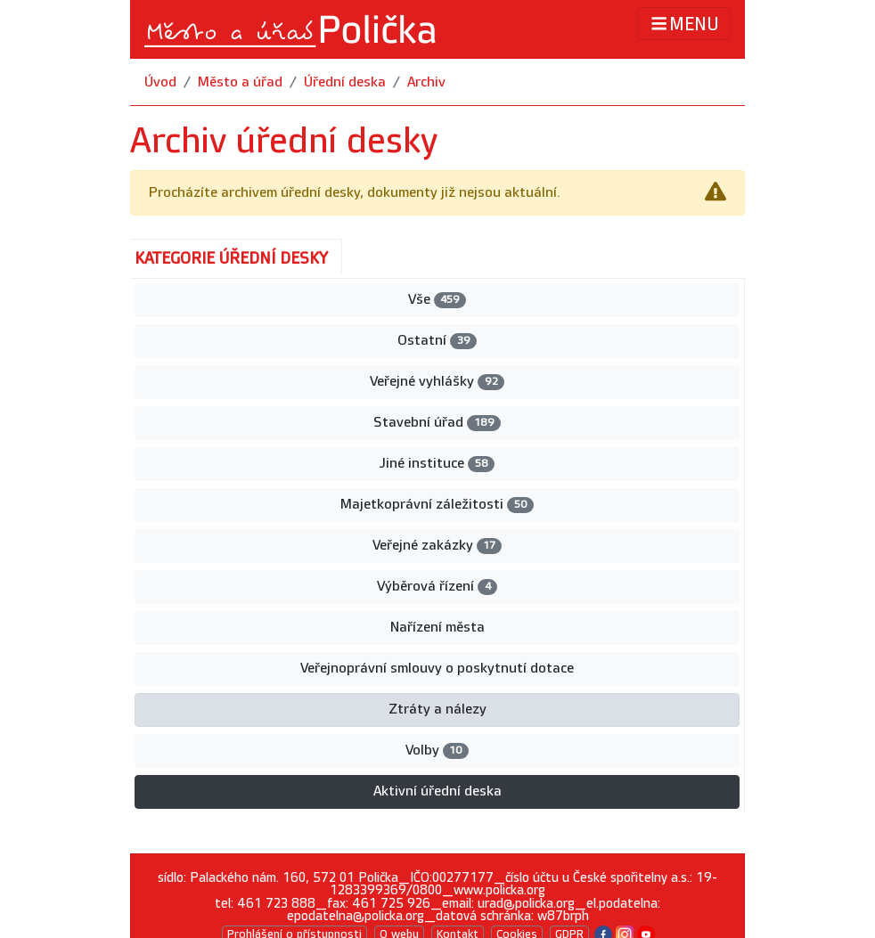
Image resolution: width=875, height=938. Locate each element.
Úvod (160, 82)
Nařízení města (437, 627)
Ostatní (436, 340)
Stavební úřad (436, 422)
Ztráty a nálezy (437, 709)
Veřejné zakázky (437, 545)
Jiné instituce (437, 463)
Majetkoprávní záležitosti (436, 504)
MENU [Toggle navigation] (684, 24)
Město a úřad (240, 82)
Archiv (426, 82)
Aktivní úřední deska (437, 791)
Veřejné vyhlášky (436, 381)
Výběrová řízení (436, 586)
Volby (437, 750)
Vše (437, 299)
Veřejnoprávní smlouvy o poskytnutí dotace (437, 668)
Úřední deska (345, 82)
